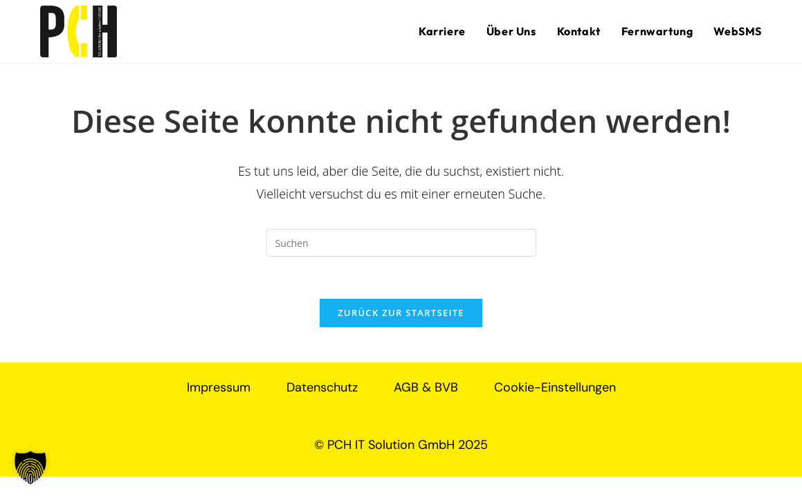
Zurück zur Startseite (401, 312)
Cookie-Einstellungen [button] (555, 387)
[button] (30, 467)
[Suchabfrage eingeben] (401, 243)
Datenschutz (322, 387)
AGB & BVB (426, 387)
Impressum (218, 387)
